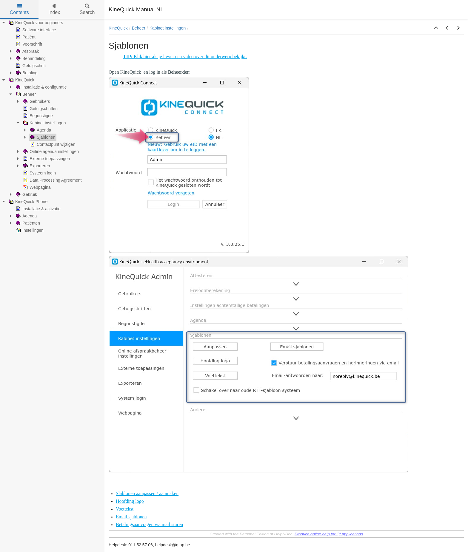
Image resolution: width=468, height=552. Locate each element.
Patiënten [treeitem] (27, 223)
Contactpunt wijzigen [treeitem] (52, 144)
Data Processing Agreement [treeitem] (51, 180)
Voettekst (124, 508)
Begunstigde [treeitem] (37, 115)
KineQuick (118, 28)
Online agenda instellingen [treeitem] (50, 151)
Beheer (138, 28)
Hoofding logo (130, 501)
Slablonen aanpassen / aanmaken (147, 493)
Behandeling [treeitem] (30, 58)
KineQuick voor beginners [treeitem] (35, 22)
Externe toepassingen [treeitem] (46, 158)
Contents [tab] (19, 9)
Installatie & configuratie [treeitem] (41, 87)
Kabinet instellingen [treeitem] (44, 122)
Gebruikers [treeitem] (36, 101)
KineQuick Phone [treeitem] (27, 201)
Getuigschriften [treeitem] (40, 108)
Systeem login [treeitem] (39, 173)
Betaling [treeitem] (26, 72)
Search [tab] (87, 9)
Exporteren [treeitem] (36, 165)
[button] (436, 28)
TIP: (128, 56)
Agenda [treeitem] (40, 130)
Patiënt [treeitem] (25, 37)
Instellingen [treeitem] (29, 230)
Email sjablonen (131, 516)
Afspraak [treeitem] (27, 51)
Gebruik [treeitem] (26, 194)
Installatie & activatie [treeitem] (38, 208)
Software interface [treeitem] (35, 29)
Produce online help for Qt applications (329, 534)
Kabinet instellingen (168, 28)
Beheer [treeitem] (25, 94)
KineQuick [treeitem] (20, 80)
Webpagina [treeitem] (36, 187)
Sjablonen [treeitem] (42, 137)
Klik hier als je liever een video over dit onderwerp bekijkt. (190, 56)
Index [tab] (54, 9)
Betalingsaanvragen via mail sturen (149, 524)
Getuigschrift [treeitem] (30, 65)
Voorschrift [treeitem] (28, 44)
